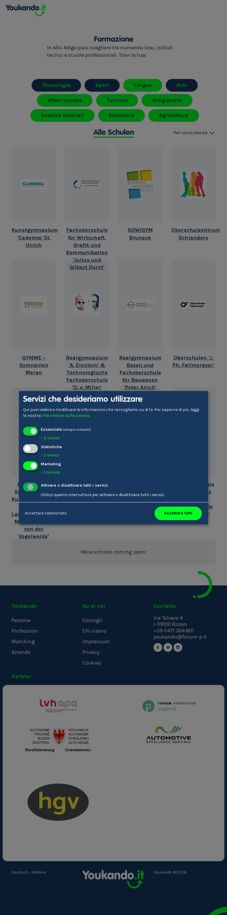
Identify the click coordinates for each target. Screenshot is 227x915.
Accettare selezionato (46, 513)
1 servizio (50, 472)
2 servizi (50, 455)
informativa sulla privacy (66, 415)
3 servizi (50, 438)
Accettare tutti (178, 513)
